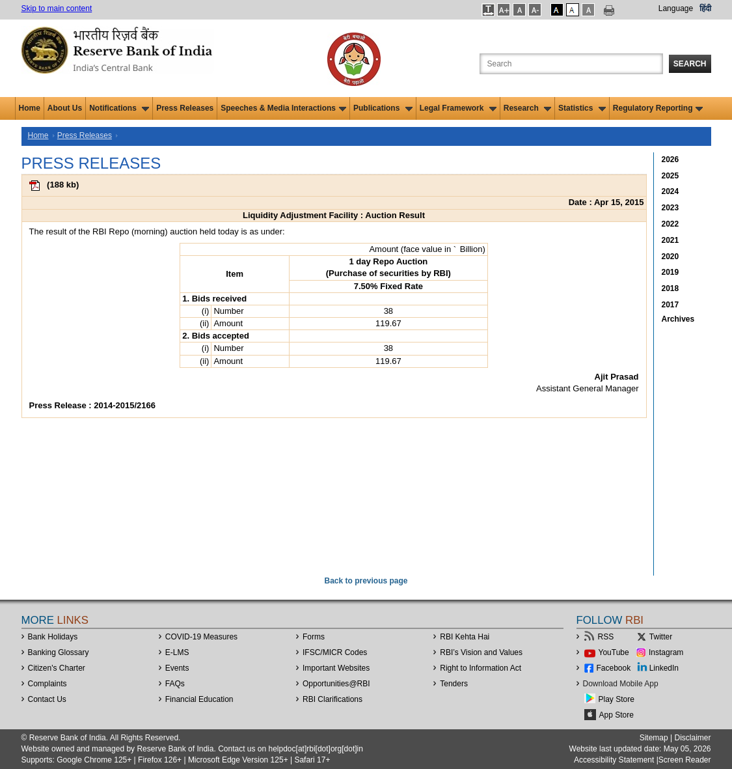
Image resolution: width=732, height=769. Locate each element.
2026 (670, 159)
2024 (670, 191)
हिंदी (705, 8)
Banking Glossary (58, 652)
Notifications (119, 108)
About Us (64, 108)
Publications (383, 108)
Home (29, 108)
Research (527, 108)
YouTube (614, 652)
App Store (616, 715)
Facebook (614, 668)
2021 (670, 240)
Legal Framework (458, 108)
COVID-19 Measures (201, 636)
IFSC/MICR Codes (335, 652)
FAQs (175, 683)
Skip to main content (56, 8)
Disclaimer (692, 737)
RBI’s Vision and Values (481, 652)
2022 (670, 224)
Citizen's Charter (56, 668)
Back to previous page (365, 580)
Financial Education (199, 699)
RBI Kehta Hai (464, 636)
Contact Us (47, 699)
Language (675, 8)
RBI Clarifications (332, 699)
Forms (314, 636)
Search (690, 63)
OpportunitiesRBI (336, 683)
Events (177, 668)
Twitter (660, 636)
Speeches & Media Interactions (283, 108)
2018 (670, 288)
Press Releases (184, 108)
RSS (606, 636)
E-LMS (177, 652)
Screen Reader (684, 759)
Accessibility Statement (614, 759)
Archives (678, 319)
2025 (670, 175)
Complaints (47, 683)
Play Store (616, 699)
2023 (670, 207)
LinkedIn (664, 668)
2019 (670, 272)
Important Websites (336, 668)
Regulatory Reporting (658, 108)
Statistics (582, 108)
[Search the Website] (571, 63)
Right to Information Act (480, 668)
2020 (670, 256)
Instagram (666, 652)
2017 (670, 304)
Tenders (454, 683)
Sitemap (654, 737)
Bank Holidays (53, 636)
